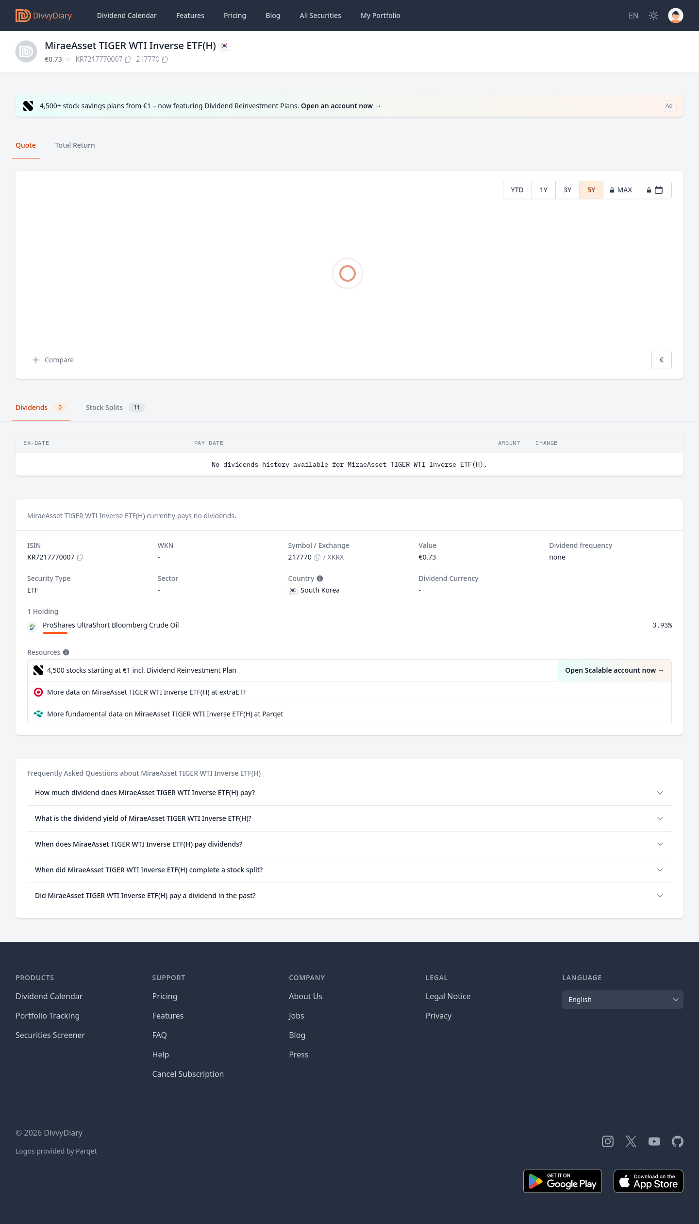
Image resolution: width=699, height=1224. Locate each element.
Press (298, 1054)
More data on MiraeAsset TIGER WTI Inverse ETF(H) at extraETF (147, 692)
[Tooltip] (319, 578)
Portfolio (380, 15)
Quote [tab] (26, 145)
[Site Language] (634, 15)
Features (190, 15)
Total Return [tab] (75, 145)
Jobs (296, 1015)
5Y (591, 189)
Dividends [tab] (41, 407)
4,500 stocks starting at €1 (141, 670)
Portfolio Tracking (48, 1015)
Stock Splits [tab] (115, 407)
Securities (320, 15)
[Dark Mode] (653, 15)
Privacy (438, 1015)
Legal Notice (448, 996)
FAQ (159, 1035)
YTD (517, 189)
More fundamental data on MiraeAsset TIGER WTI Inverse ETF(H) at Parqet (165, 713)
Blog (297, 1035)
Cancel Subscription (188, 1074)
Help (160, 1054)
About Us (305, 996)
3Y (567, 189)
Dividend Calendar (127, 15)
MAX (620, 189)
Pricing (235, 15)
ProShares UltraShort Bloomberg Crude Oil (111, 624)
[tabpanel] (349, 275)
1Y (544, 189)
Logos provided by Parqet (56, 1151)
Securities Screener (50, 1035)
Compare (52, 360)
